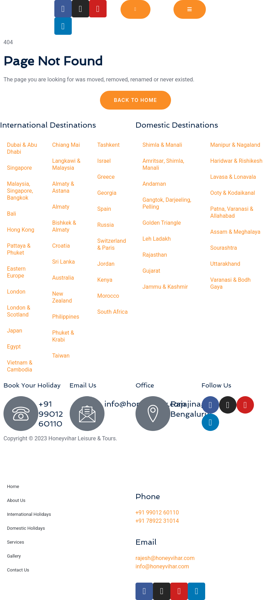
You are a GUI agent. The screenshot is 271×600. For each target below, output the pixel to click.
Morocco (108, 296)
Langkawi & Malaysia (66, 164)
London (16, 292)
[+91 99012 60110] (20, 413)
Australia (63, 278)
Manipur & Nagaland (235, 145)
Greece (106, 177)
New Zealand (62, 297)
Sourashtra (224, 248)
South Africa (112, 312)
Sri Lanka (63, 262)
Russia (105, 225)
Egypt (14, 347)
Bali (11, 214)
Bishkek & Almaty (64, 226)
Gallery (14, 556)
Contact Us (18, 570)
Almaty (61, 207)
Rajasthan (154, 255)
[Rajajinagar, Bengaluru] (153, 413)
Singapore (19, 168)
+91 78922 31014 (157, 521)
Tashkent (108, 145)
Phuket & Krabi (63, 336)
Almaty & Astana (63, 187)
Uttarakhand (225, 264)
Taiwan (61, 356)
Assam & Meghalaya (235, 232)
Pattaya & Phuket (19, 249)
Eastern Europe (16, 272)
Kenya (105, 280)
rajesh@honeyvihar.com (165, 558)
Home (13, 486)
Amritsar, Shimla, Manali (163, 164)
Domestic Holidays (26, 528)
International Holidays (29, 514)
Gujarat (151, 271)
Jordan (106, 264)
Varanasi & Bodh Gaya (230, 283)
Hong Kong (20, 230)
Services (15, 542)
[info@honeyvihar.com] (87, 413)
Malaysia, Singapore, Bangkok (20, 191)
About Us (16, 500)
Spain (104, 209)
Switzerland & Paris (111, 244)
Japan (14, 331)
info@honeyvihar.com (162, 566)
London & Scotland (19, 311)
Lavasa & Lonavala (233, 177)
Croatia (61, 246)
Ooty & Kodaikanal (233, 193)
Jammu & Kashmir (165, 287)
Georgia (107, 193)
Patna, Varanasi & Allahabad (232, 212)
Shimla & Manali (162, 145)
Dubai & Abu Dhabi (22, 148)
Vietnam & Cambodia (19, 366)
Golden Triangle (161, 223)
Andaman (154, 184)
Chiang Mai (66, 145)
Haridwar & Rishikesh (236, 161)
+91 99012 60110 (50, 413)
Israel (104, 161)
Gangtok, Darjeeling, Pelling (167, 203)
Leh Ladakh (156, 239)
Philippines (65, 317)
